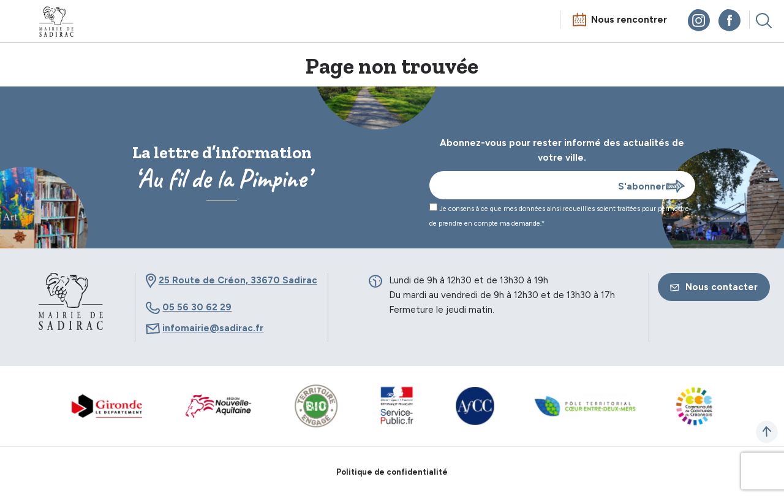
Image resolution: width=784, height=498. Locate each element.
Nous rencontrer (629, 19)
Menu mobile (20, 22)
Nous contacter (714, 287)
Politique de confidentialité (392, 472)
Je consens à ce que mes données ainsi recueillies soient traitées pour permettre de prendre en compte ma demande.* (559, 215)
